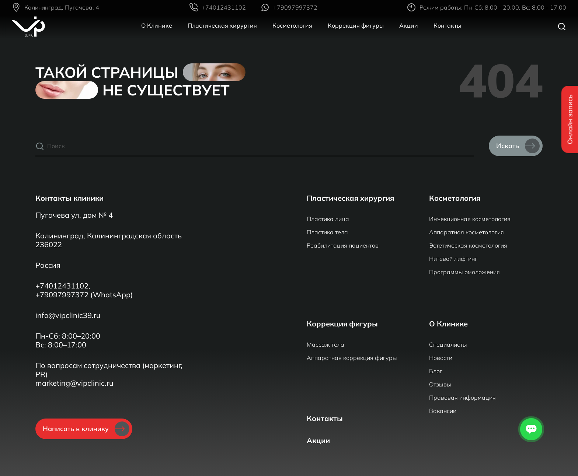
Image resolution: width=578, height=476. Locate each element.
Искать (518, 146)
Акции (408, 25)
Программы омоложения (464, 272)
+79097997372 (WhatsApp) (84, 294)
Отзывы (440, 384)
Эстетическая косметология (468, 245)
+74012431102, (62, 285)
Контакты (447, 25)
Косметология (292, 25)
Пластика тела (327, 232)
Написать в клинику (86, 428)
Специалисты (448, 344)
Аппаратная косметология (466, 232)
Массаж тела (325, 344)
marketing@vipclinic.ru (74, 383)
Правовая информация (462, 397)
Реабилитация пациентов (343, 245)
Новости (440, 357)
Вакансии (442, 410)
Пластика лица (328, 219)
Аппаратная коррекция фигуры (352, 357)
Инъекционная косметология (470, 219)
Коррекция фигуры (356, 25)
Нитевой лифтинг (453, 258)
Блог (435, 371)
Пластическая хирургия (222, 25)
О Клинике (156, 25)
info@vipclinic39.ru (68, 315)
